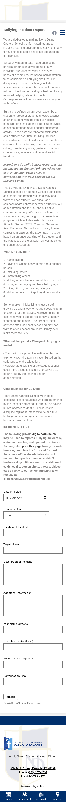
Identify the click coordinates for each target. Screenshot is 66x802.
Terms (38, 702)
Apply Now (16, 756)
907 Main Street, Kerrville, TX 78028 (33, 768)
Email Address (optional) (18, 641)
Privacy (30, 702)
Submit (10, 696)
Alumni (30, 756)
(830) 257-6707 (37, 772)
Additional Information (17, 593)
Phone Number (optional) (18, 658)
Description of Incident (17, 561)
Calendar (8, 796)
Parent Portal (25, 796)
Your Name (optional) (16, 624)
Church (52, 756)
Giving (41, 756)
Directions (57, 796)
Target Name (11, 544)
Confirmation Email (15, 676)
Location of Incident (15, 527)
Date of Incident (13, 491)
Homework (41, 796)
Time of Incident (13, 509)
